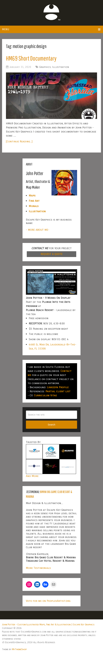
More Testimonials (38, 568)
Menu (5, 29)
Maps (32, 195)
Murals (34, 206)
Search (51, 424)
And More (32, 476)
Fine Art (34, 200)
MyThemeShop (19, 649)
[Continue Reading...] (19, 141)
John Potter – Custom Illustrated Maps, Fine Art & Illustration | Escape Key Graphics (48, 624)
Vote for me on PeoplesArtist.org (48, 600)
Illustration (60, 67)
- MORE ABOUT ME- (37, 229)
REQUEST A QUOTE (51, 254)
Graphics (45, 67)
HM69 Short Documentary (31, 58)
